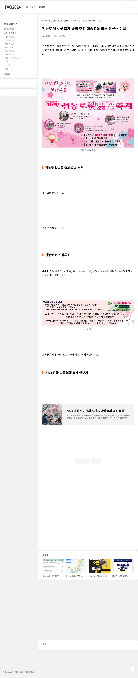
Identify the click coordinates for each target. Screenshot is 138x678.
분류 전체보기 (11, 24)
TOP (132, 669)
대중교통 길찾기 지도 (53, 193)
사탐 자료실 (9, 51)
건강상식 (8, 73)
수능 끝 (8, 65)
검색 (129, 7)
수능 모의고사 (10, 33)
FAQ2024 (13, 7)
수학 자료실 (9, 40)
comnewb (30, 671)
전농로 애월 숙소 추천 (53, 228)
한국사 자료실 (10, 47)
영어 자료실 (9, 44)
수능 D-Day (9, 61)
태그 (33, 7)
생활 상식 (8, 69)
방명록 (42, 7)
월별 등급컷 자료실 (12, 58)
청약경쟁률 (9, 28)
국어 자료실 (9, 37)
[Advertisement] (88, 490)
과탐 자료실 (9, 54)
